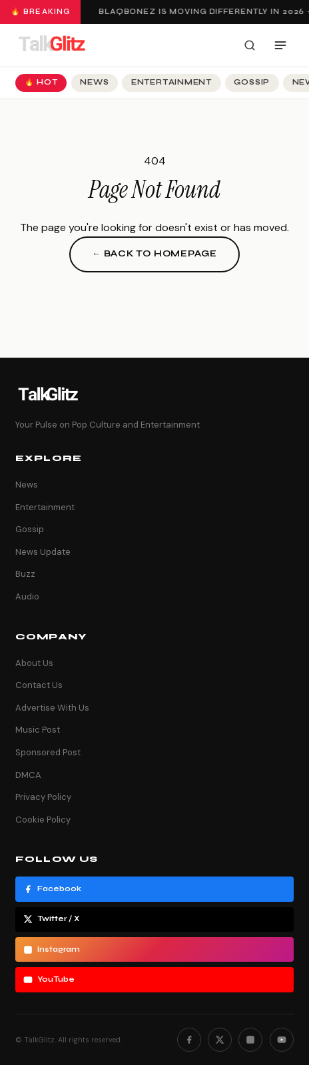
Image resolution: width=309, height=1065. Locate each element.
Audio (27, 596)
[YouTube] (282, 1040)
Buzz (25, 573)
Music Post (37, 729)
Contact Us (39, 685)
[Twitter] (220, 1040)
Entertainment (171, 82)
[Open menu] (280, 45)
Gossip (252, 82)
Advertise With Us (52, 707)
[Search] (249, 45)
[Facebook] (189, 1040)
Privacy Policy (43, 797)
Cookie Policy (43, 819)
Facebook (52, 889)
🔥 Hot (41, 82)
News (94, 82)
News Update (43, 551)
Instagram (51, 949)
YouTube (48, 979)
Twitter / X (51, 919)
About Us (34, 663)
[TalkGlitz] (51, 45)
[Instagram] (250, 1040)
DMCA (28, 775)
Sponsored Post (48, 752)
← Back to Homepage (154, 253)
